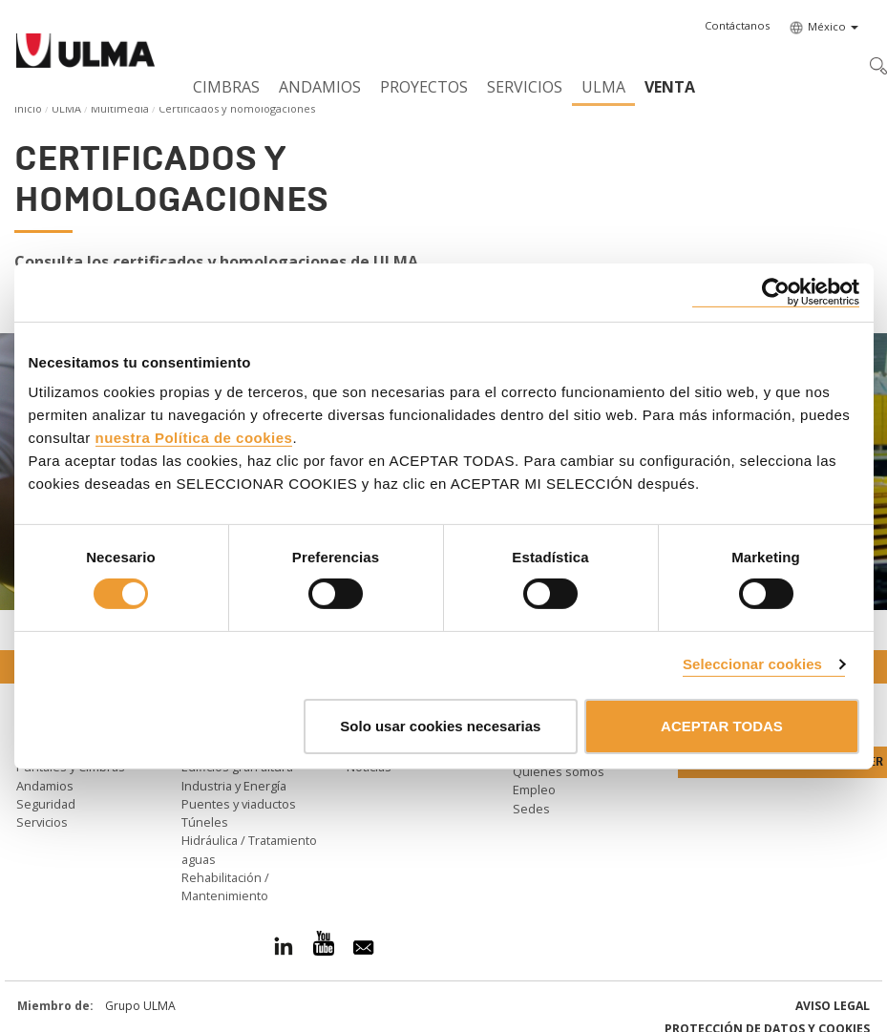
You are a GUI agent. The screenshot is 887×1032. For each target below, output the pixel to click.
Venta (669, 86)
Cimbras (226, 86)
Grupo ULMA (140, 1006)
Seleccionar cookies (752, 664)
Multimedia (120, 108)
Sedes (531, 808)
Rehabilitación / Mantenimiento (225, 886)
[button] (737, 25)
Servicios (524, 86)
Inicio (28, 108)
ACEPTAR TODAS (722, 726)
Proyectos (424, 86)
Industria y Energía (233, 785)
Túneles (204, 822)
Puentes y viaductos (238, 803)
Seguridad (45, 803)
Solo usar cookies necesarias (440, 726)
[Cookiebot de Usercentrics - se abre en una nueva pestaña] (775, 291)
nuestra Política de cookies (194, 438)
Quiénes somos (558, 771)
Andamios (320, 86)
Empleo (534, 789)
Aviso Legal (832, 1006)
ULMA (603, 86)
